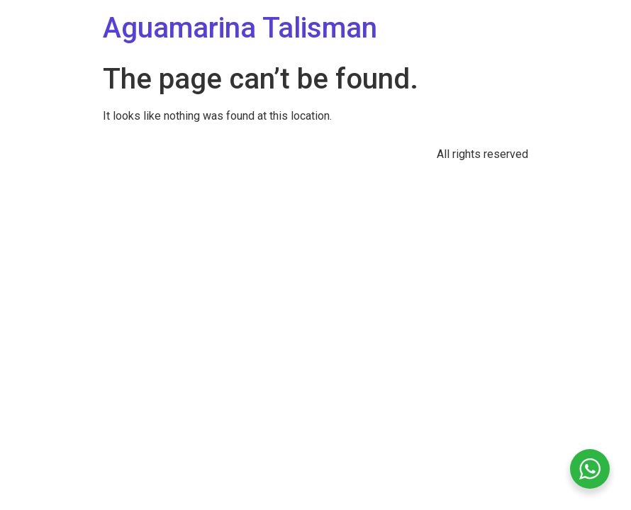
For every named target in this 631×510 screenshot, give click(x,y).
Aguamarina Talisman (240, 28)
